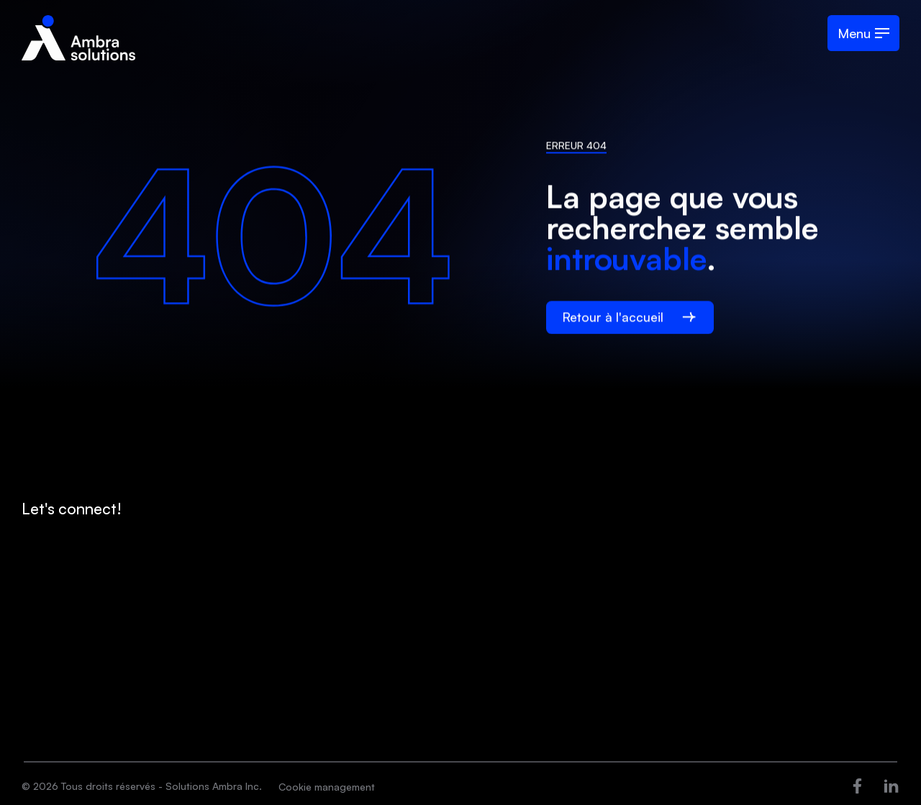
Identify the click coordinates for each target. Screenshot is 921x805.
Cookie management (326, 787)
